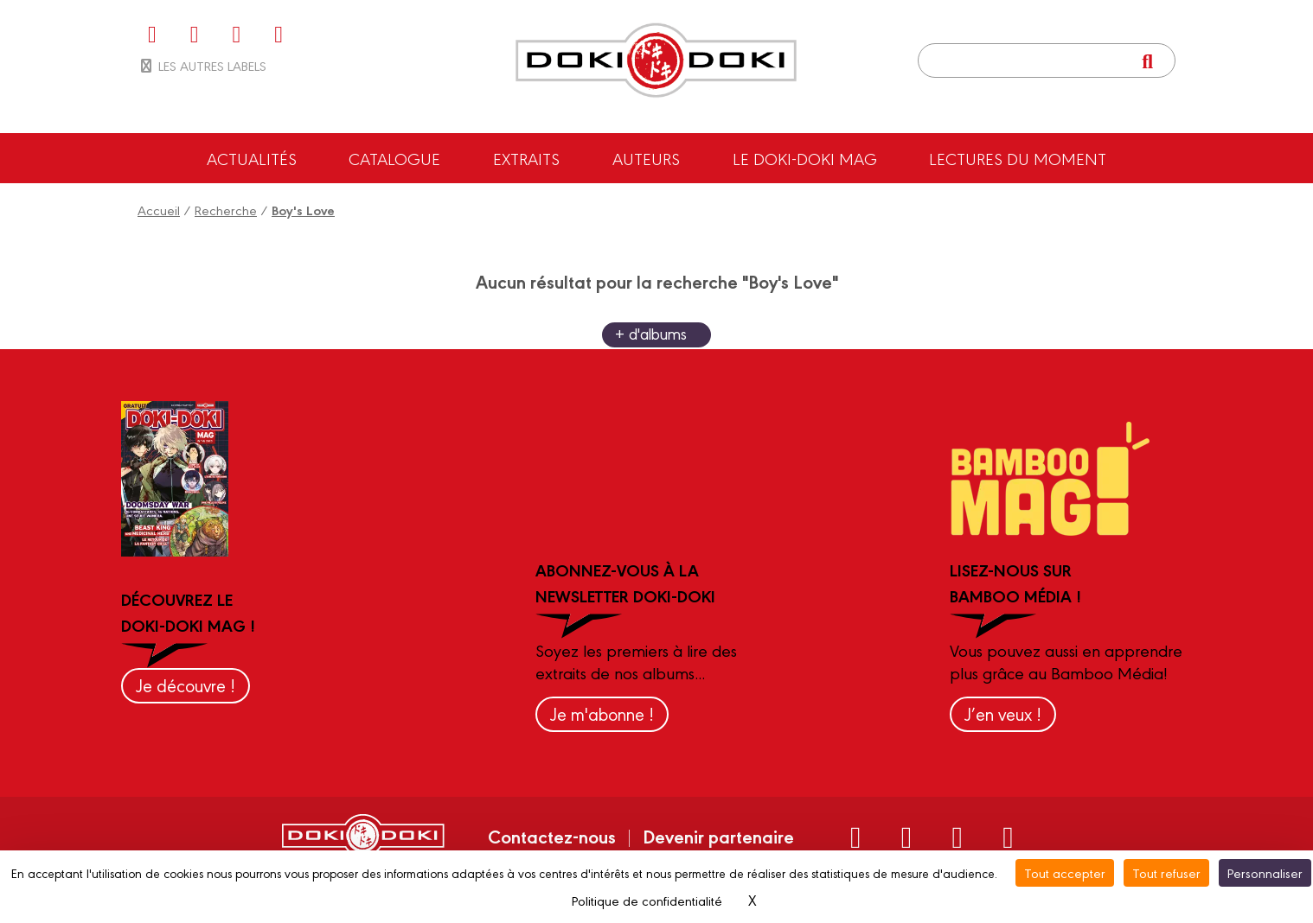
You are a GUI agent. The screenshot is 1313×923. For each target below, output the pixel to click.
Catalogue (394, 158)
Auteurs (646, 158)
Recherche (226, 210)
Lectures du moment (1017, 158)
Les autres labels (202, 65)
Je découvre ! (185, 685)
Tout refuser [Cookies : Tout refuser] (1166, 872)
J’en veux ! (1002, 713)
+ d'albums (651, 333)
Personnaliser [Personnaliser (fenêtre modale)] (1265, 872)
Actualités (252, 158)
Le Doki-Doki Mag (805, 158)
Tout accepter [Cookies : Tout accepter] (1064, 872)
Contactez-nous (552, 836)
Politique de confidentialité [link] (647, 900)
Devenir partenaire (718, 836)
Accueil (159, 210)
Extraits (526, 158)
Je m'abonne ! (602, 713)
